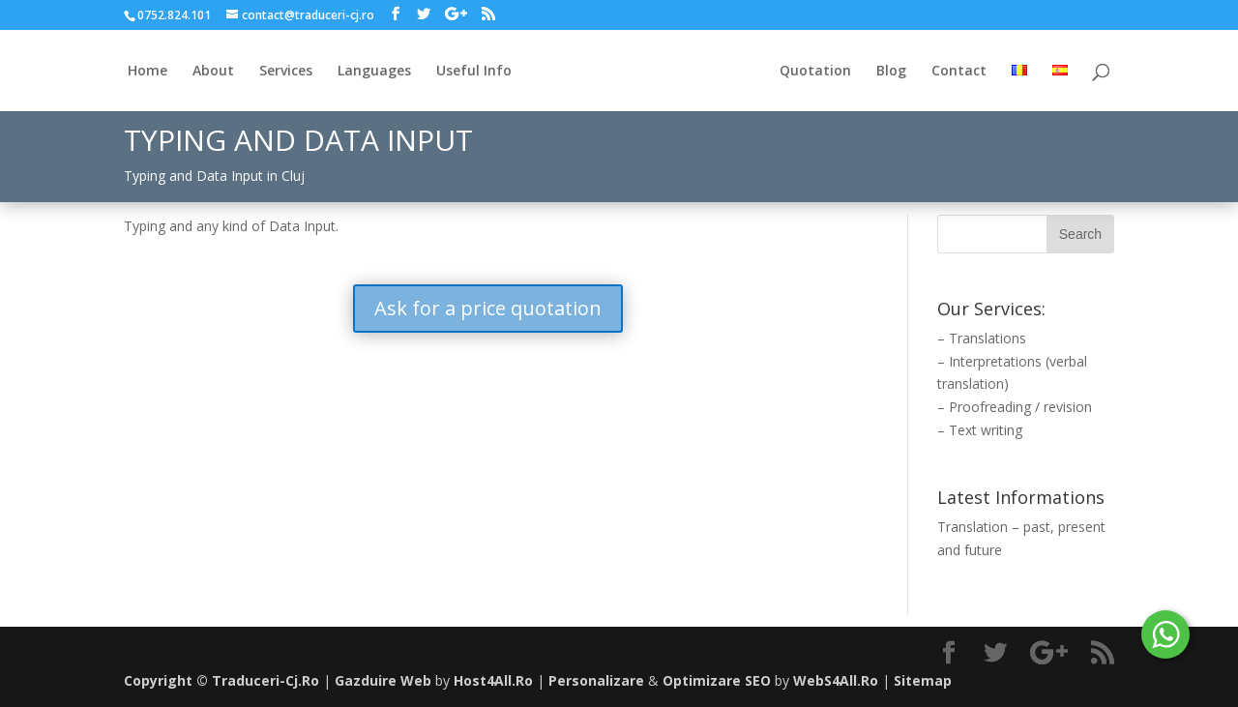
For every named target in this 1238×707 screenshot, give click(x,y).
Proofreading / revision (1020, 407)
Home (147, 71)
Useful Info (474, 71)
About (213, 71)
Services (285, 71)
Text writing (985, 430)
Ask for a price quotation (488, 308)
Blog (891, 71)
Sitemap (923, 680)
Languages (374, 71)
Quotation (815, 71)
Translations (987, 338)
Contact (959, 71)
